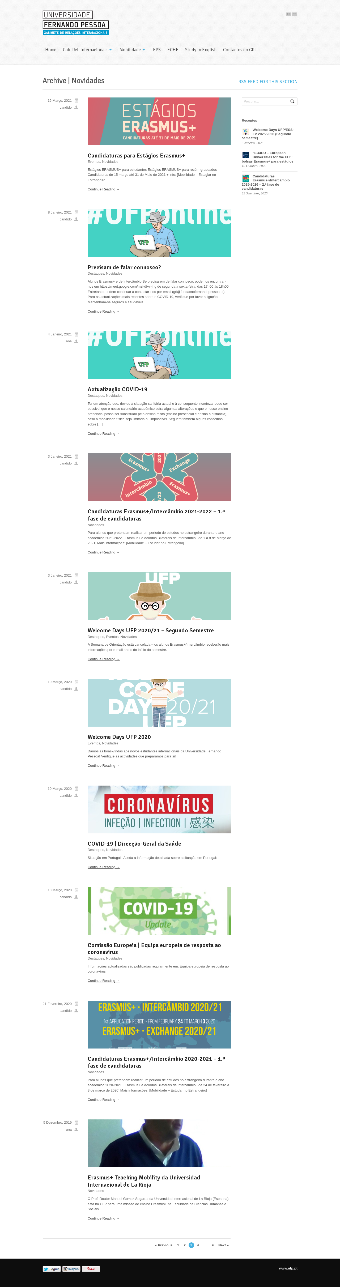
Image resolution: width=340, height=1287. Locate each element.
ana (69, 341)
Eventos (94, 162)
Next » (223, 1245)
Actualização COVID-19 (117, 389)
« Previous (164, 1245)
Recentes (249, 120)
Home (50, 50)
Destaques (96, 273)
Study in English (200, 50)
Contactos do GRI (239, 50)
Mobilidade (130, 50)
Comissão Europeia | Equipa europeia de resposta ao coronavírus (154, 948)
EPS (157, 50)
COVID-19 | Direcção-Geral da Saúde (134, 843)
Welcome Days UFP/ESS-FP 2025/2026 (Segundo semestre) (268, 134)
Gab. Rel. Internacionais (85, 50)
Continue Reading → (104, 189)
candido (66, 107)
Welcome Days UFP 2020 (119, 736)
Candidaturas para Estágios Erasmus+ (136, 155)
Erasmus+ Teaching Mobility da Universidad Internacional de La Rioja (144, 1181)
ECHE (172, 50)
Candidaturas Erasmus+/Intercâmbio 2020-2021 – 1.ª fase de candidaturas (156, 1062)
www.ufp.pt (288, 1268)
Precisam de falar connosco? (124, 267)
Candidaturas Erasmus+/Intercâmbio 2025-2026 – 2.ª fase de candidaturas (266, 182)
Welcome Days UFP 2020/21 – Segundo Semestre (151, 630)
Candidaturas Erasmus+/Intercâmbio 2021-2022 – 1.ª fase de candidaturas (156, 515)
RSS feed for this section (268, 81)
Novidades (110, 162)
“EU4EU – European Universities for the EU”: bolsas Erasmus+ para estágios (268, 157)
